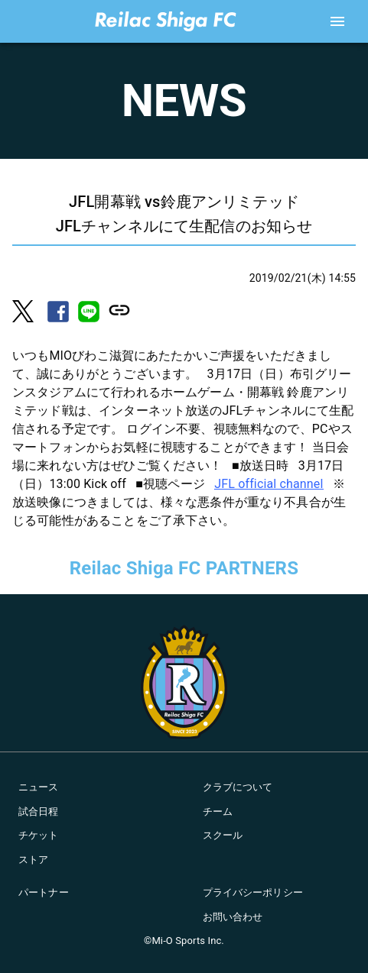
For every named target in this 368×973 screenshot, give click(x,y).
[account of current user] (337, 21)
